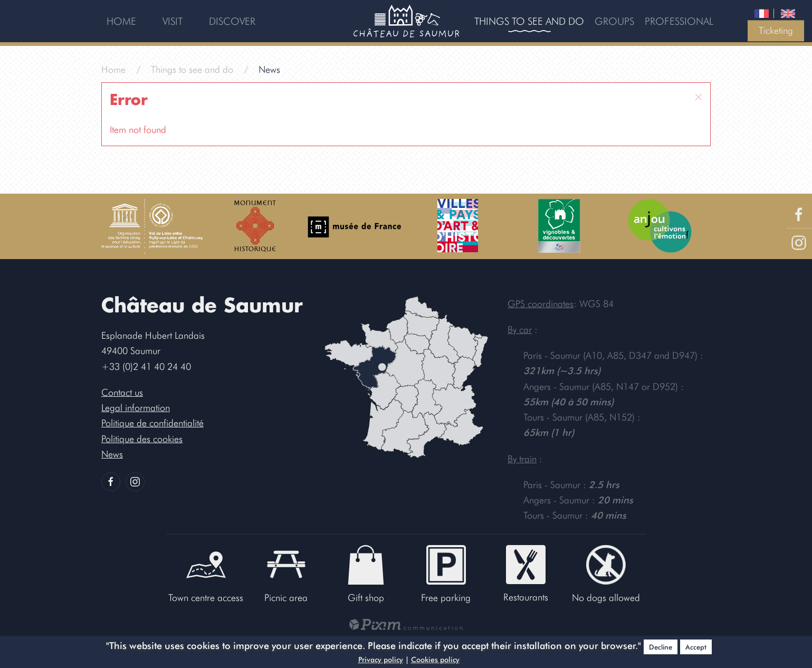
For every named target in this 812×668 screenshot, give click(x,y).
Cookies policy (435, 659)
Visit (173, 21)
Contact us (122, 392)
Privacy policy (380, 659)
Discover (232, 21)
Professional (679, 21)
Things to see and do (529, 21)
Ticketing (776, 30)
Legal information (135, 407)
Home (121, 21)
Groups (614, 21)
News (112, 454)
